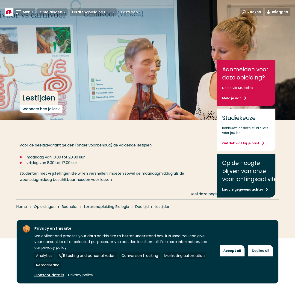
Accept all (232, 250)
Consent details (49, 275)
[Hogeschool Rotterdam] (9, 12)
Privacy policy (80, 275)
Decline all (260, 250)
